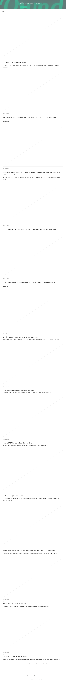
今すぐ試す (23, 7)
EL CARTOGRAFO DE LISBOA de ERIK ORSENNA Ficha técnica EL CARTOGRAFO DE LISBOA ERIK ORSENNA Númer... (31, 232)
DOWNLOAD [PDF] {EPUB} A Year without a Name (18, 390)
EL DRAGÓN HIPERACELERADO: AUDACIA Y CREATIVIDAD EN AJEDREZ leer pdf (29, 282)
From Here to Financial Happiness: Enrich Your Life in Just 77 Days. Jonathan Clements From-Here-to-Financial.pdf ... (30, 553)
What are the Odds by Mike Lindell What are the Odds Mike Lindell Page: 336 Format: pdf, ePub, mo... (26, 606)
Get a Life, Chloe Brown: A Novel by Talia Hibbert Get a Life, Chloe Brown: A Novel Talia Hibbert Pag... (26, 445)
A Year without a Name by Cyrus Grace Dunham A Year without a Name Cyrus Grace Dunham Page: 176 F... (27, 392)
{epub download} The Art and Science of (15, 496)
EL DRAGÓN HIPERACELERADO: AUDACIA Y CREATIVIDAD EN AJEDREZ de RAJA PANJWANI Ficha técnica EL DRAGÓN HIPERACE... (32, 285)
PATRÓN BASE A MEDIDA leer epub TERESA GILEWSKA (20, 337)
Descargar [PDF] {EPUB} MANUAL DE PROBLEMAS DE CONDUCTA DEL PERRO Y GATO (31, 117)
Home (3, 11)
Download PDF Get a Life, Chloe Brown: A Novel (17, 443)
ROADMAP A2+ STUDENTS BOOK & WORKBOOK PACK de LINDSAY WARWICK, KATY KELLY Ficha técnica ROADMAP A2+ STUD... (32, 178)
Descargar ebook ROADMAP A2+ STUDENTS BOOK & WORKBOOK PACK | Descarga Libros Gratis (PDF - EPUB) (31, 173)
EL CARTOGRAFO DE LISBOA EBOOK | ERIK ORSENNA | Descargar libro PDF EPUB (29, 229)
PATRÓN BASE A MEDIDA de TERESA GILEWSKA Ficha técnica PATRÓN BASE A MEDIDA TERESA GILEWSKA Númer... (31, 339)
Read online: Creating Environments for (15, 656)
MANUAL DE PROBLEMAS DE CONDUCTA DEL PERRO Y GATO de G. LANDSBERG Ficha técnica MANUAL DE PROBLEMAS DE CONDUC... (32, 121)
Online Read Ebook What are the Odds (14, 603)
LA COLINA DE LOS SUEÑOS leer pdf (14, 62)
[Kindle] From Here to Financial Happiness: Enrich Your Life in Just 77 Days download (29, 550)
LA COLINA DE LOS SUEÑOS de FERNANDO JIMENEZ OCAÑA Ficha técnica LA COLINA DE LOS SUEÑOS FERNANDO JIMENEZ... (31, 66)
